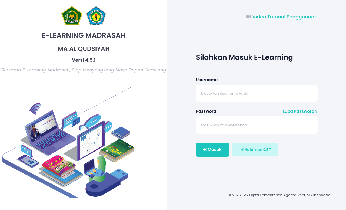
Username (207, 80)
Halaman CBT (255, 149)
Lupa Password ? (300, 111)
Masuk (212, 149)
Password (206, 111)
